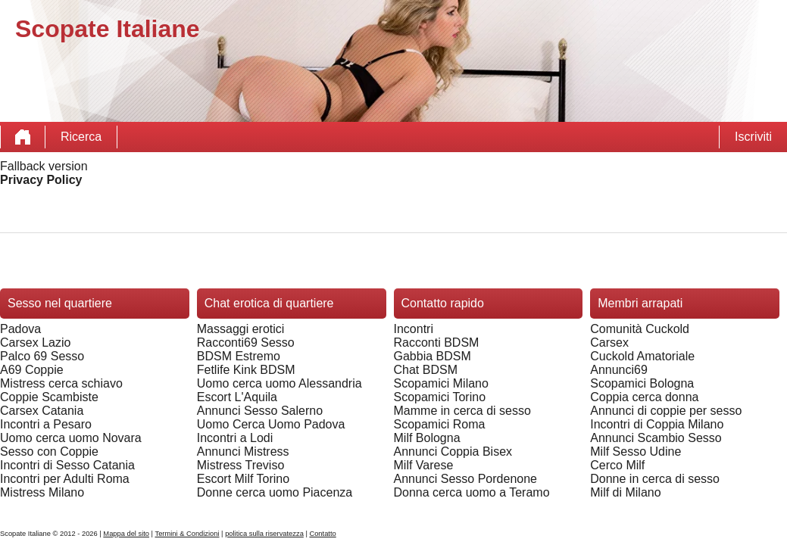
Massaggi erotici (241, 328)
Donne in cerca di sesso (655, 478)
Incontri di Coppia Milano (656, 424)
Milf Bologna (427, 437)
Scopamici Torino (440, 397)
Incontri (413, 328)
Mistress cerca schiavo (61, 383)
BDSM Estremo (238, 356)
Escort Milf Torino (243, 478)
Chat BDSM (426, 369)
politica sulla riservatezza (264, 533)
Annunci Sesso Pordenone (465, 478)
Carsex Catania (41, 410)
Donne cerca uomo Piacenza (274, 492)
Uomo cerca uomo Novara (71, 437)
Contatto (322, 533)
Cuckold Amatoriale (642, 356)
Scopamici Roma (440, 424)
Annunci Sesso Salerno (260, 410)
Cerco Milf (617, 465)
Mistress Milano (42, 492)
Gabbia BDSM (432, 356)
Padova (20, 328)
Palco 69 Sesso (42, 356)
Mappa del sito (126, 533)
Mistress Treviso (241, 465)
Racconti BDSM (436, 342)
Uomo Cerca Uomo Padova (271, 424)
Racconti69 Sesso (246, 342)
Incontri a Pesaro (46, 424)
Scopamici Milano (441, 383)
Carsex (609, 342)
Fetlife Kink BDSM (246, 369)
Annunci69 (619, 369)
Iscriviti (753, 136)
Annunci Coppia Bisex (453, 451)
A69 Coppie (32, 369)
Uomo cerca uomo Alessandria (279, 383)
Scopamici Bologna (642, 383)
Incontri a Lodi (235, 437)
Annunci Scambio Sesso (655, 437)
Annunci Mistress (243, 451)
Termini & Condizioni (187, 533)
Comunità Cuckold (639, 328)
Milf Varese (424, 465)
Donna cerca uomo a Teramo (472, 492)
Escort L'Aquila (237, 397)
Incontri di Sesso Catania (67, 465)
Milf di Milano (625, 492)
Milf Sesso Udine (635, 451)
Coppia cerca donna (644, 397)
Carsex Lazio (35, 342)
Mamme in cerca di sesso (462, 410)
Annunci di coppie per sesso (666, 410)
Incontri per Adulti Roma (65, 478)
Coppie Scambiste (49, 397)
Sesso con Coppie (49, 451)
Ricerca (81, 136)
